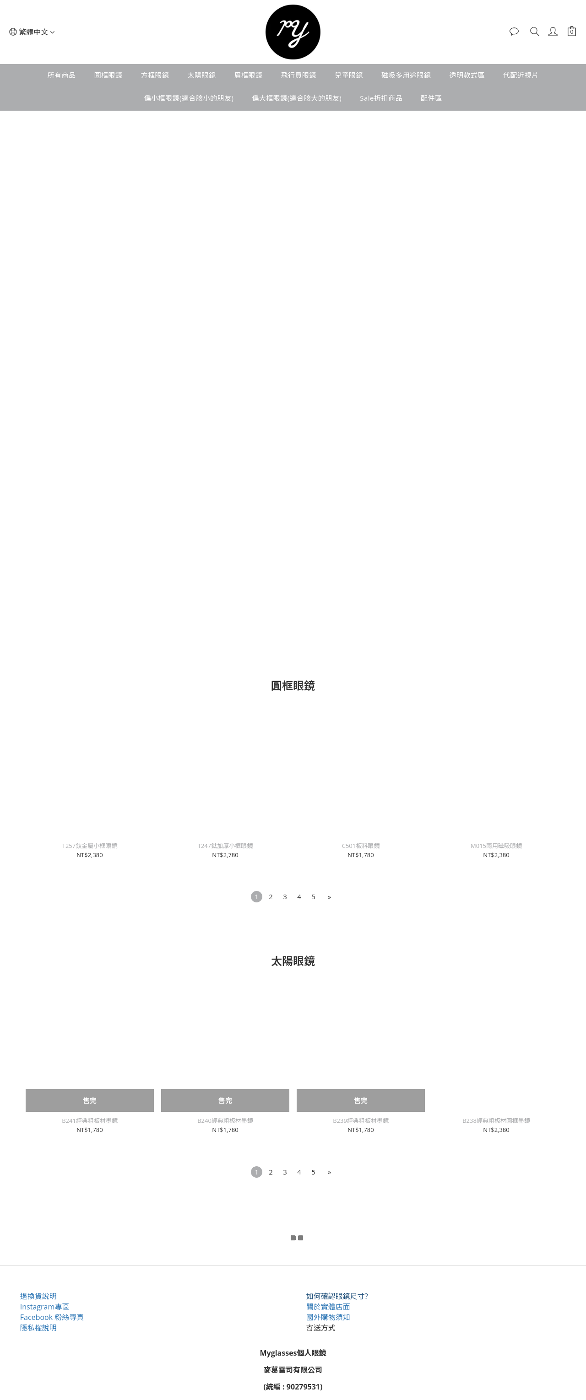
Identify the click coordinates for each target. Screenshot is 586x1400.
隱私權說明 (39, 1328)
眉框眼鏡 (248, 75)
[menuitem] (256, 896)
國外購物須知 (329, 1317)
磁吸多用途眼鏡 (406, 75)
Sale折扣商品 (381, 97)
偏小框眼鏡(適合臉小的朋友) (188, 97)
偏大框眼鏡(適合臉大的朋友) (297, 97)
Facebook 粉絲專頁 (52, 1317)
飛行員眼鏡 (299, 75)
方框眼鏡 (155, 75)
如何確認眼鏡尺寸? (338, 1296)
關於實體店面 (329, 1307)
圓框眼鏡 (108, 75)
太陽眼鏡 (201, 75)
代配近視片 (521, 75)
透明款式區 (467, 75)
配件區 (431, 97)
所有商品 (61, 75)
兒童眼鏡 (349, 75)
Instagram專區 (45, 1307)
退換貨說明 (39, 1296)
